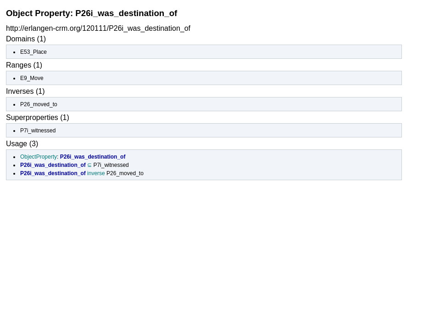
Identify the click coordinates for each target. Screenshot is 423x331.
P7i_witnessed (38, 130)
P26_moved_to (38, 104)
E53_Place (33, 52)
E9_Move (32, 78)
